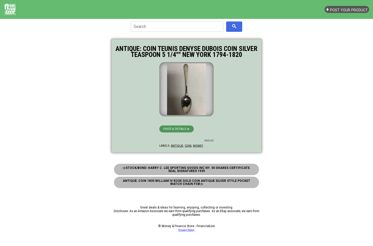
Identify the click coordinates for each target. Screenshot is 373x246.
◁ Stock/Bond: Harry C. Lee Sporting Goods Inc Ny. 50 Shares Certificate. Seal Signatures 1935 (187, 169)
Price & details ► (176, 129)
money (198, 145)
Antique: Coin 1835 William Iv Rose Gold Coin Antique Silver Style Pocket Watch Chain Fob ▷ (186, 182)
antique (177, 145)
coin (188, 145)
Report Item (209, 140)
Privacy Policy (186, 229)
